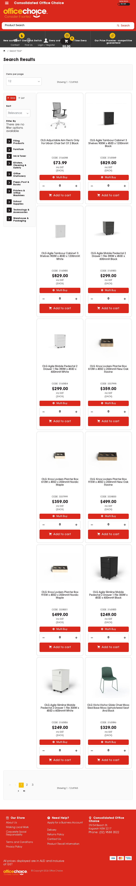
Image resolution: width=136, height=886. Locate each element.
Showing (67, 82)
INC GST (123, 4)
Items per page (15, 74)
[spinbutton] (60, 186)
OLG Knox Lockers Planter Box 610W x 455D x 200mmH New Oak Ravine (108, 369)
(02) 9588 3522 (109, 832)
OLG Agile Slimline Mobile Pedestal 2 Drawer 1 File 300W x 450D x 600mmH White (60, 708)
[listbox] (24, 81)
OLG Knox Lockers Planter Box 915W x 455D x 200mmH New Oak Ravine (108, 482)
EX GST (119, 4)
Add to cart (62, 195)
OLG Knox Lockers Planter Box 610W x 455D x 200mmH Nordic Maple (59, 482)
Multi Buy (61, 177)
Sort (8, 106)
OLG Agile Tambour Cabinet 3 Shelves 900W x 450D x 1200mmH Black (108, 143)
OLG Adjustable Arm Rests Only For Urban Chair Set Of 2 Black (60, 142)
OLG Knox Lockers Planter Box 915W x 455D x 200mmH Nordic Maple (59, 595)
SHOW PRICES (123, 1)
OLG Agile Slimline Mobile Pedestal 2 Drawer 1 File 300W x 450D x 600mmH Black (108, 595)
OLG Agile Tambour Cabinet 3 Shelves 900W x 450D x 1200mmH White (60, 256)
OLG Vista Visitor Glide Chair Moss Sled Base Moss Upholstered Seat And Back (108, 708)
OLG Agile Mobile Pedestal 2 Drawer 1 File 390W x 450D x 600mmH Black (108, 256)
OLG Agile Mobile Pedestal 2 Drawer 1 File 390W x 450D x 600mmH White (59, 369)
